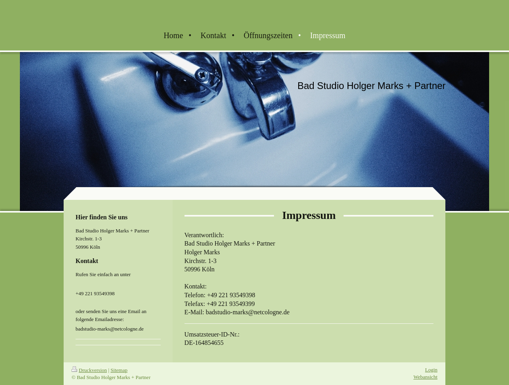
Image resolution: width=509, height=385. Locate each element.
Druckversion (89, 370)
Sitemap (119, 370)
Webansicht (425, 377)
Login (431, 370)
